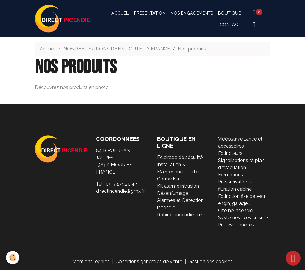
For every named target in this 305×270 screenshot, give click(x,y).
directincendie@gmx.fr (120, 191)
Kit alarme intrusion (178, 186)
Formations (230, 175)
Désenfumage (172, 193)
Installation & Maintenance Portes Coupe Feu (179, 172)
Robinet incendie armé (181, 214)
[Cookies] (12, 257)
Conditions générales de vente (149, 261)
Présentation (150, 13)
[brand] (62, 19)
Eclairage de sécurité (180, 157)
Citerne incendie (235, 210)
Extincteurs (230, 153)
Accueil (120, 13)
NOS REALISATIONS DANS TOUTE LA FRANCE (116, 49)
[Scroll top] (293, 258)
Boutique (229, 13)
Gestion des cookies (210, 261)
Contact (230, 24)
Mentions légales (91, 261)
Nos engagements (191, 13)
